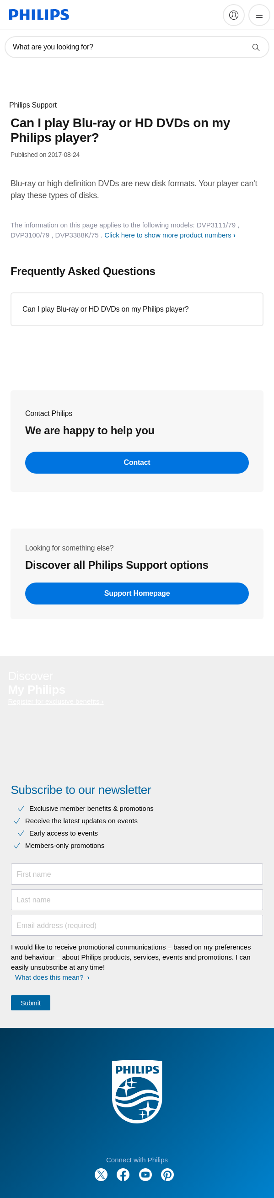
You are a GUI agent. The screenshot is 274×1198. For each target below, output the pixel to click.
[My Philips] (234, 15)
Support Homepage (137, 593)
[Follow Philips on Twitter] (101, 1170)
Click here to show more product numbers (167, 235)
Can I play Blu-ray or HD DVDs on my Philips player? (105, 309)
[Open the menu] (259, 15)
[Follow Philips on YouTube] (145, 1170)
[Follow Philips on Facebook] (123, 1170)
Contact (137, 462)
